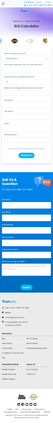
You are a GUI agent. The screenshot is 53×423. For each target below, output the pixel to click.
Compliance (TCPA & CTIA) (13, 353)
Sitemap (47, 412)
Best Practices (32, 343)
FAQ (3, 358)
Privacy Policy (39, 409)
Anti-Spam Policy (10, 412)
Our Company (32, 369)
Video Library (7, 343)
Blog (3, 338)
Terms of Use (26, 409)
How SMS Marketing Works (37, 348)
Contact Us (29, 2)
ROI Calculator (32, 338)
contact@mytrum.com (15, 317)
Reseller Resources (9, 374)
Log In (48, 2)
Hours (39, 2)
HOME (9, 409)
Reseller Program (8, 369)
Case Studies (7, 348)
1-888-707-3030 (45, 5)
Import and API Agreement (30, 412)
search (25, 5)
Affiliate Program (8, 379)
